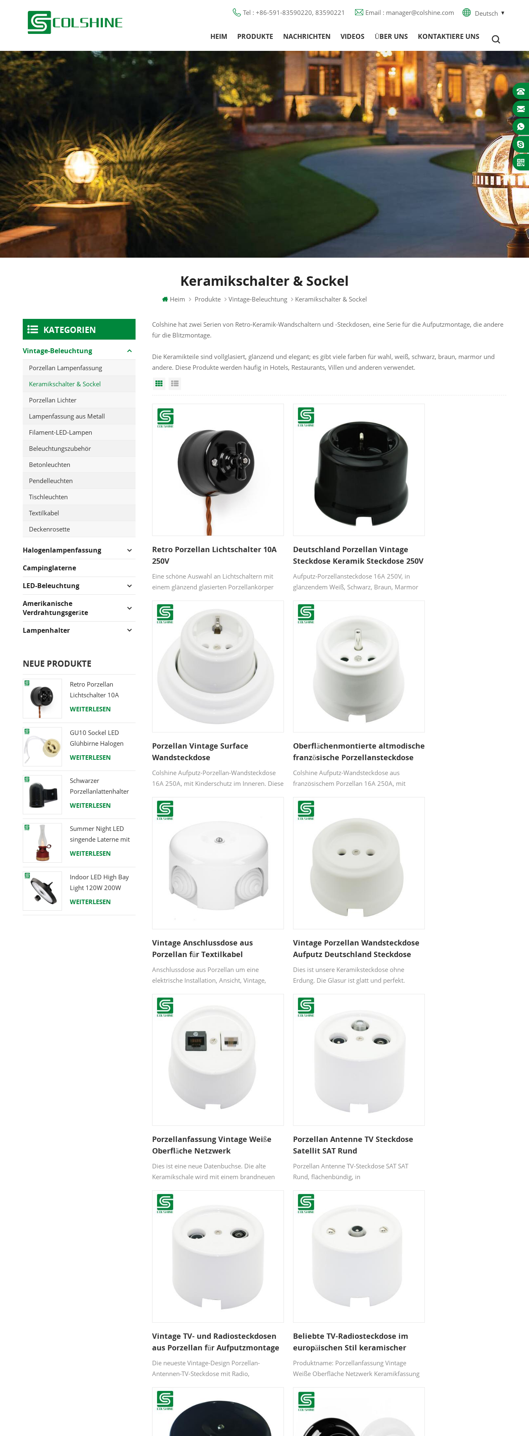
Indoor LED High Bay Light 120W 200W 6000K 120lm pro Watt (102, 888)
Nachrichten (307, 39)
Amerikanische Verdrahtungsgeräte (55, 613)
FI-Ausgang (299, 1250)
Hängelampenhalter (312, 1354)
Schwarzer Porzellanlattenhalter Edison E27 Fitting (99, 792)
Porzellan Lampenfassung (65, 373)
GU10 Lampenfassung (315, 1235)
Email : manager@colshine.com (409, 14)
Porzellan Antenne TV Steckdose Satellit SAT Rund (324, 893)
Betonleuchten (49, 470)
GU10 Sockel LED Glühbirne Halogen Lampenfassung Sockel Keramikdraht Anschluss (102, 743)
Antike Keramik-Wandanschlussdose (310, 1070)
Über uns (391, 39)
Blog (183, 1280)
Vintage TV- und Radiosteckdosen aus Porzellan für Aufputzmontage (450, 894)
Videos (353, 39)
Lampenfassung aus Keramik (325, 1339)
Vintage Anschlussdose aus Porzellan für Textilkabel (323, 717)
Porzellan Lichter (52, 405)
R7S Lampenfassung (312, 1280)
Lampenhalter (46, 635)
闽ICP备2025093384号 (264, 1405)
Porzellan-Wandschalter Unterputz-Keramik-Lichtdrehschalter (438, 1070)
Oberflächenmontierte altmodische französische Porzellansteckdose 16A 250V (205, 717)
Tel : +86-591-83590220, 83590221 (294, 14)
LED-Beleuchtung (51, 591)
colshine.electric (437, 1289)
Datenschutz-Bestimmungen (217, 1295)
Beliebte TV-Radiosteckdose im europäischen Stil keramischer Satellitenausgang (203, 1070)
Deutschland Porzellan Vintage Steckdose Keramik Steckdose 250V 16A (324, 540)
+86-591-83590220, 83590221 (459, 1259)
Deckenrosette (49, 534)
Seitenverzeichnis (201, 1310)
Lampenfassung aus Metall (67, 421)
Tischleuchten (48, 502)
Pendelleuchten (51, 486)
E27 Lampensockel (310, 1295)
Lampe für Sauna (309, 1310)
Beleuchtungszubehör (60, 454)
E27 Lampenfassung (312, 1325)
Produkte (255, 39)
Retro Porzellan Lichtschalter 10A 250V (206, 540)
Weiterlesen (90, 714)
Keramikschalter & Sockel (65, 389)
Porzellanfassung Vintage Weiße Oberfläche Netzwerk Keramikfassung (203, 894)
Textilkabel (44, 518)
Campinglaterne (49, 573)
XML (183, 1325)
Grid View (159, 389)
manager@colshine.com (449, 1274)
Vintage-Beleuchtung (258, 304)
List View (175, 389)
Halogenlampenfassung (62, 555)
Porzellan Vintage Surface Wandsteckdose (442, 540)
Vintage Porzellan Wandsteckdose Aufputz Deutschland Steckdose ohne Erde (448, 717)
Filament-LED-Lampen (60, 437)
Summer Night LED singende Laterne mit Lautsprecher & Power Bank (101, 840)
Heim (218, 39)
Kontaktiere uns (448, 39)
